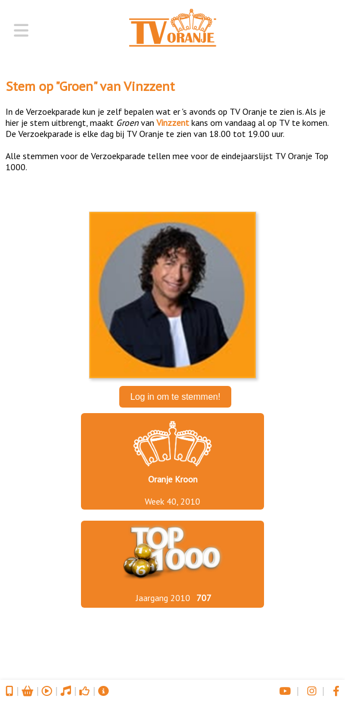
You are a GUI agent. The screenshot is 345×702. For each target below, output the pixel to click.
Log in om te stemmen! (175, 396)
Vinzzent (149, 86)
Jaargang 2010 (163, 597)
